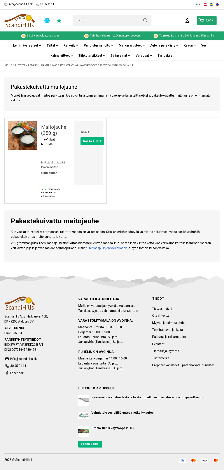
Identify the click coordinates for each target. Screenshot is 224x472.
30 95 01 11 (45, 4)
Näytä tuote (92, 141)
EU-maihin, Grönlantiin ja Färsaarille (184, 36)
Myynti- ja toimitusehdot (169, 322)
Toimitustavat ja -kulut (167, 329)
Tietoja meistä (162, 308)
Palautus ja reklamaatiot (169, 336)
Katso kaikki (90, 444)
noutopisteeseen (112, 36)
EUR (198, 4)
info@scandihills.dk (18, 4)
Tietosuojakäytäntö (165, 351)
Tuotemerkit (160, 358)
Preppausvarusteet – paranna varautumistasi (183, 365)
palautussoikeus (40, 36)
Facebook (14, 373)
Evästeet (158, 344)
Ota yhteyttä (161, 315)
